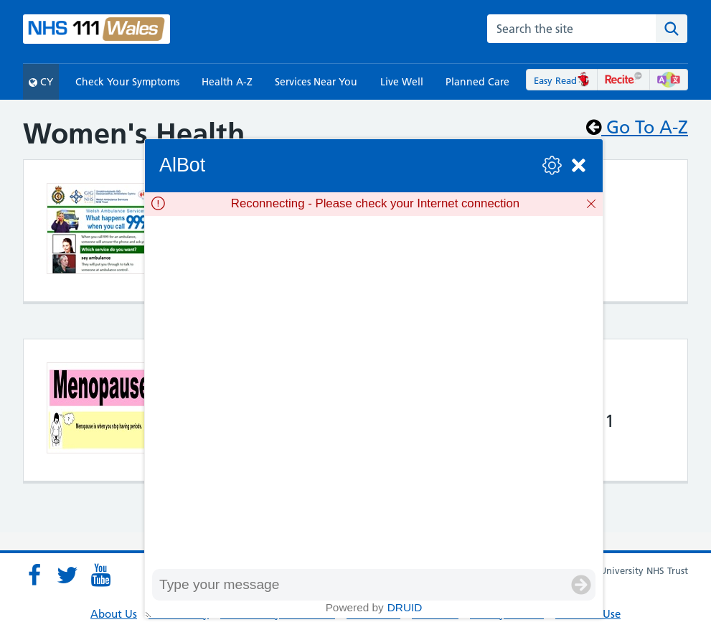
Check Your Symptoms (127, 81)
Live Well (401, 81)
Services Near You (316, 81)
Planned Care (477, 81)
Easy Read (562, 80)
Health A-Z (227, 81)
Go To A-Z (637, 127)
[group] (374, 392)
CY (41, 81)
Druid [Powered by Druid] (405, 607)
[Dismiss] (591, 203)
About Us (113, 614)
